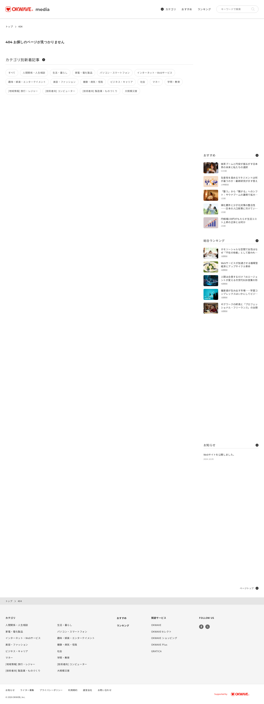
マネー (156, 82)
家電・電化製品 (84, 72)
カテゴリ (168, 9)
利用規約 (72, 690)
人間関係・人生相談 (34, 72)
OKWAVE (156, 625)
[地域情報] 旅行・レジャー (23, 91)
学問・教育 (173, 82)
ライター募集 (27, 690)
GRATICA (156, 651)
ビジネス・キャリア (121, 82)
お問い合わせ (105, 690)
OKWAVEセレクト (161, 631)
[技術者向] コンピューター (60, 91)
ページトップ (249, 588)
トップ (9, 26)
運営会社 (87, 690)
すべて (11, 72)
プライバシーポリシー (51, 690)
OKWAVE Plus (159, 644)
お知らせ (230, 445)
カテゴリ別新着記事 (25, 59)
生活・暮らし (60, 72)
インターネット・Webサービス (154, 72)
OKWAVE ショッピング (164, 638)
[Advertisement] (230, 88)
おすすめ (187, 9)
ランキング (204, 9)
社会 (142, 82)
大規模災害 (131, 91)
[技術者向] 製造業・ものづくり (99, 91)
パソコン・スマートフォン (115, 72)
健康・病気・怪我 (93, 82)
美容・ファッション (64, 82)
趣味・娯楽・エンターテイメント (27, 82)
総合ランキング (230, 240)
